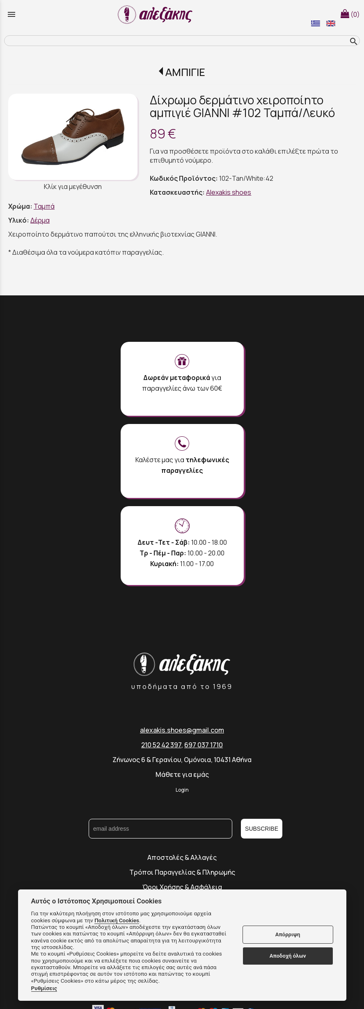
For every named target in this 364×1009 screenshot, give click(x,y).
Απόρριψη (287, 934)
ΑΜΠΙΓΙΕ (185, 72)
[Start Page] (156, 14)
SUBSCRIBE (261, 828)
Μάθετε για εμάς (182, 774)
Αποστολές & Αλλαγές (182, 857)
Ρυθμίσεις (44, 988)
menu (11, 14)
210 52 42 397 (161, 744)
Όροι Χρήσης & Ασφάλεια (182, 887)
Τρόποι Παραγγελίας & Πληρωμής (182, 872)
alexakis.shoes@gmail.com (182, 730)
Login (182, 789)
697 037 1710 (203, 744)
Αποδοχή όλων (288, 956)
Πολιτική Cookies (116, 920)
